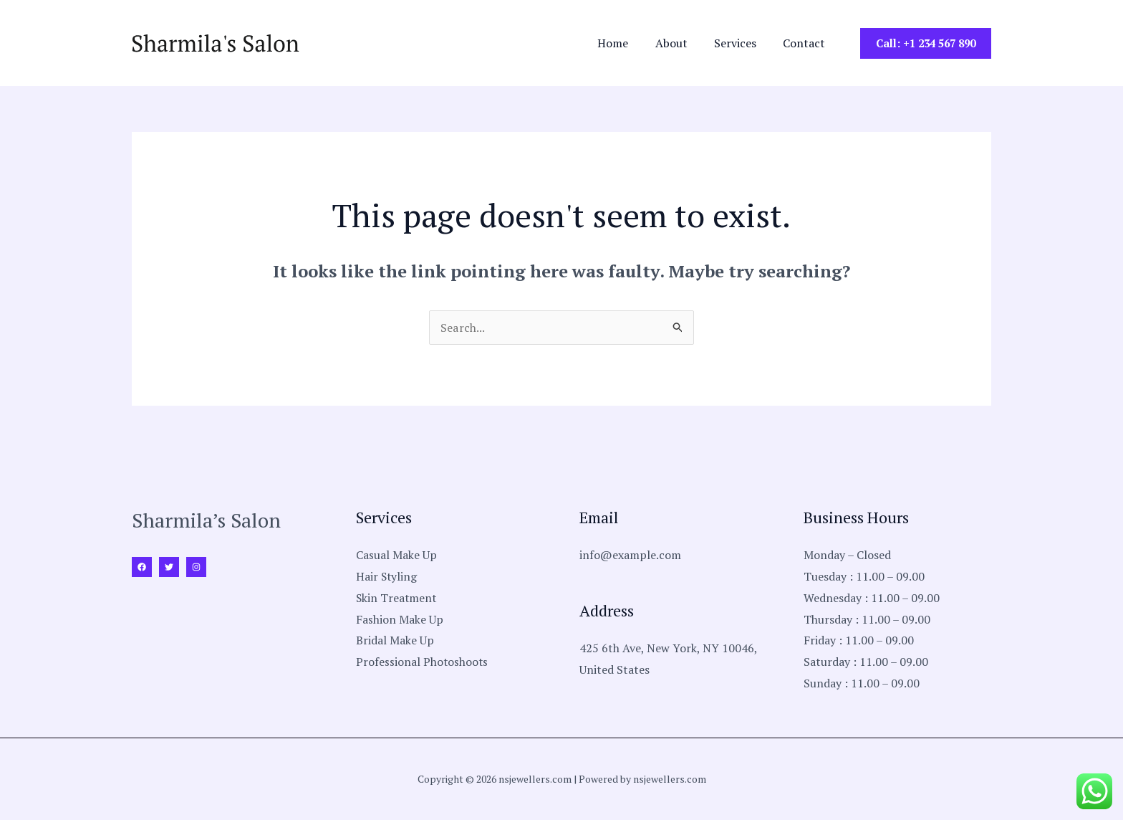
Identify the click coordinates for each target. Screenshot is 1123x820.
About (681, 43)
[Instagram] (196, 567)
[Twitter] (169, 567)
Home (626, 43)
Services (741, 43)
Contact (806, 43)
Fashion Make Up (399, 619)
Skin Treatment (397, 598)
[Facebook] (142, 567)
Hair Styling (387, 576)
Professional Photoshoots (422, 661)
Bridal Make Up (395, 640)
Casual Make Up (396, 555)
